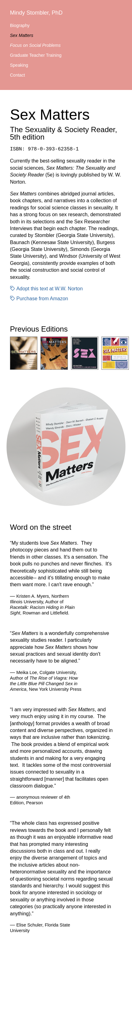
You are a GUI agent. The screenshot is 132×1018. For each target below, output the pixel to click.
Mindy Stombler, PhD (36, 13)
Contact (17, 75)
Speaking (19, 65)
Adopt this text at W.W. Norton (46, 288)
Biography (20, 25)
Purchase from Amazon (39, 298)
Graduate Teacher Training (36, 55)
